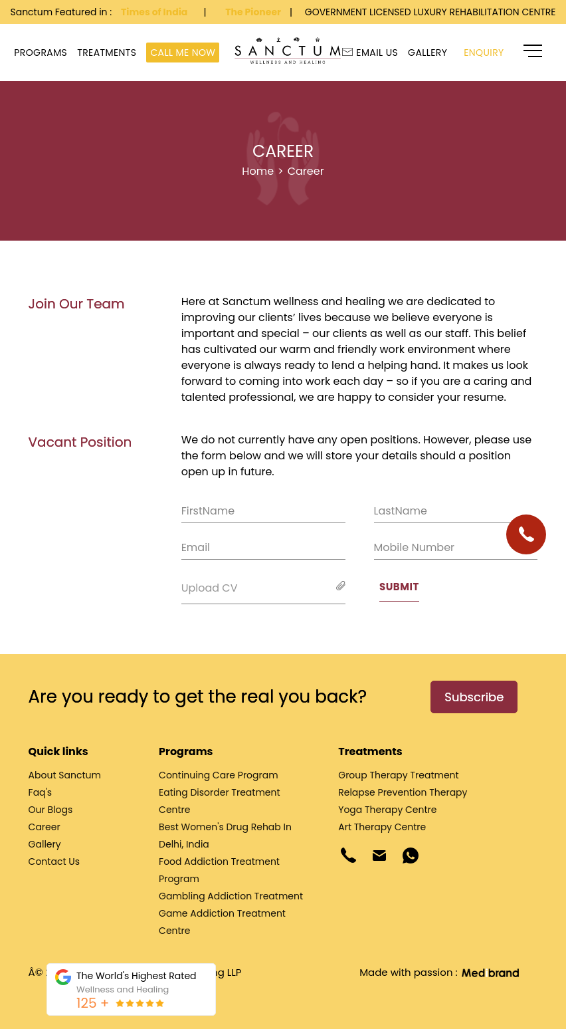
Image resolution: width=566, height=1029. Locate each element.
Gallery (427, 52)
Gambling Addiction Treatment (231, 896)
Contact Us (54, 861)
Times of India (155, 12)
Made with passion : (438, 972)
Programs (40, 52)
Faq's (40, 792)
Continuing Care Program (218, 775)
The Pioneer (254, 12)
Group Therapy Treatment (398, 775)
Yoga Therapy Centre (387, 809)
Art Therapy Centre (382, 827)
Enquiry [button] (484, 52)
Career (306, 171)
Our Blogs (51, 809)
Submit (399, 587)
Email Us (371, 52)
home (258, 171)
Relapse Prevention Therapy (402, 792)
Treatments (106, 52)
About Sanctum (65, 775)
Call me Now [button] (182, 52)
